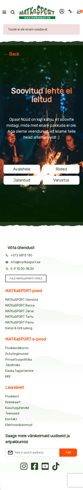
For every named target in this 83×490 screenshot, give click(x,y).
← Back (11, 54)
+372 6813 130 (21, 255)
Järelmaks (12, 365)
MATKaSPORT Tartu (19, 317)
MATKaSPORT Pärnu (19, 322)
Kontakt (11, 419)
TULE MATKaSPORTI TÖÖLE (25, 278)
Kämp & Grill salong (18, 328)
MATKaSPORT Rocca (20, 305)
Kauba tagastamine (19, 371)
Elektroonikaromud (18, 425)
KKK (8, 376)
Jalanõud (21, 180)
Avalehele (22, 169)
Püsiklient (12, 396)
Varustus (61, 180)
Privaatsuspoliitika (18, 359)
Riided (61, 169)
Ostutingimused (16, 354)
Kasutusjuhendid (17, 408)
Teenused (12, 413)
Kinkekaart (13, 402)
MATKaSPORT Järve (19, 311)
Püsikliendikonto (17, 348)
